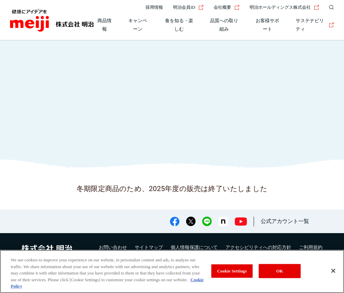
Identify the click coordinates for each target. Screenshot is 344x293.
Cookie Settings (232, 270)
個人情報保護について (194, 247)
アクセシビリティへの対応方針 (258, 247)
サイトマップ (149, 247)
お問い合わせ (113, 247)
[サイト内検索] (330, 7)
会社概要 (227, 7)
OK (279, 270)
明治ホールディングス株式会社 (284, 7)
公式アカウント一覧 (285, 221)
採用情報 (154, 7)
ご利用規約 (310, 247)
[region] (172, 271)
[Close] (333, 270)
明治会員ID (188, 7)
